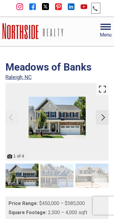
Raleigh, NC (18, 77)
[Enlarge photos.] (102, 89)
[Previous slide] (11, 117)
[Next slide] (103, 117)
